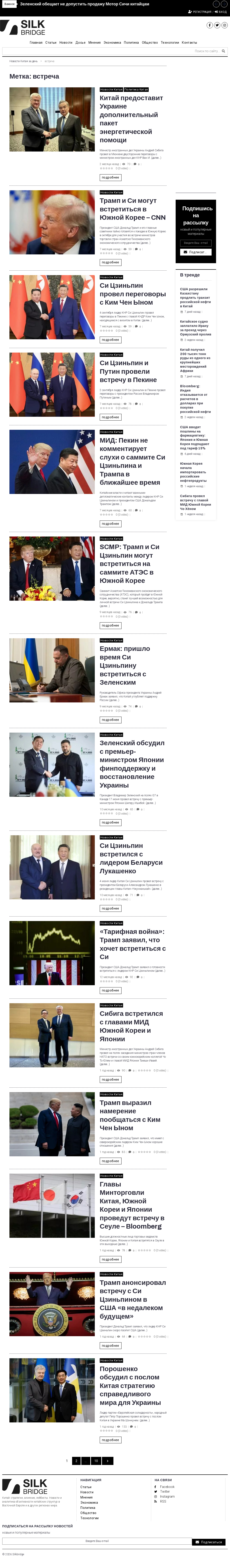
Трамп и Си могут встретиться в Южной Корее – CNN (133, 209)
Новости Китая (111, 89)
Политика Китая (136, 89)
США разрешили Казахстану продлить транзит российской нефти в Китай (195, 297)
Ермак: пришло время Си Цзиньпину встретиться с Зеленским (125, 665)
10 (96, 1461)
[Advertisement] (196, 125)
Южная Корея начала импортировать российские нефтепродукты (193, 472)
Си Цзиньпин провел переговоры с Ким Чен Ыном (133, 294)
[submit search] (223, 51)
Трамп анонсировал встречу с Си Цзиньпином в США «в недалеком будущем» (133, 1299)
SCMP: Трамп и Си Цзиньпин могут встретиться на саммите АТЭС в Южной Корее (129, 563)
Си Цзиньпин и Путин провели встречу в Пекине (128, 371)
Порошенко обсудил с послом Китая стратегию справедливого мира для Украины (130, 1385)
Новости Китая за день (23, 61)
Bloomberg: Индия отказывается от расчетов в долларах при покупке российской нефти (195, 399)
